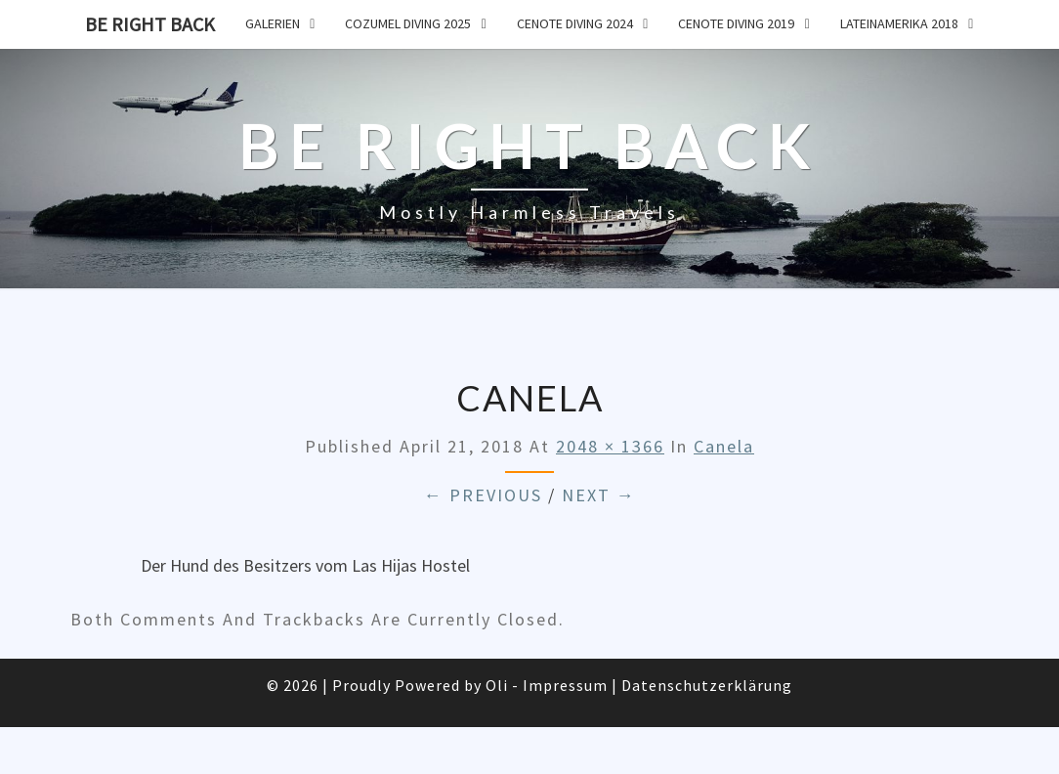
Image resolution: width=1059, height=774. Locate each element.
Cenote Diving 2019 (736, 23)
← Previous (483, 495)
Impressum (565, 685)
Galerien (272, 23)
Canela (724, 446)
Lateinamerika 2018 (899, 23)
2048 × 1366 (610, 446)
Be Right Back (150, 24)
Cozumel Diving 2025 (408, 23)
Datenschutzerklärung (706, 685)
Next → (599, 495)
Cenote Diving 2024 (575, 23)
